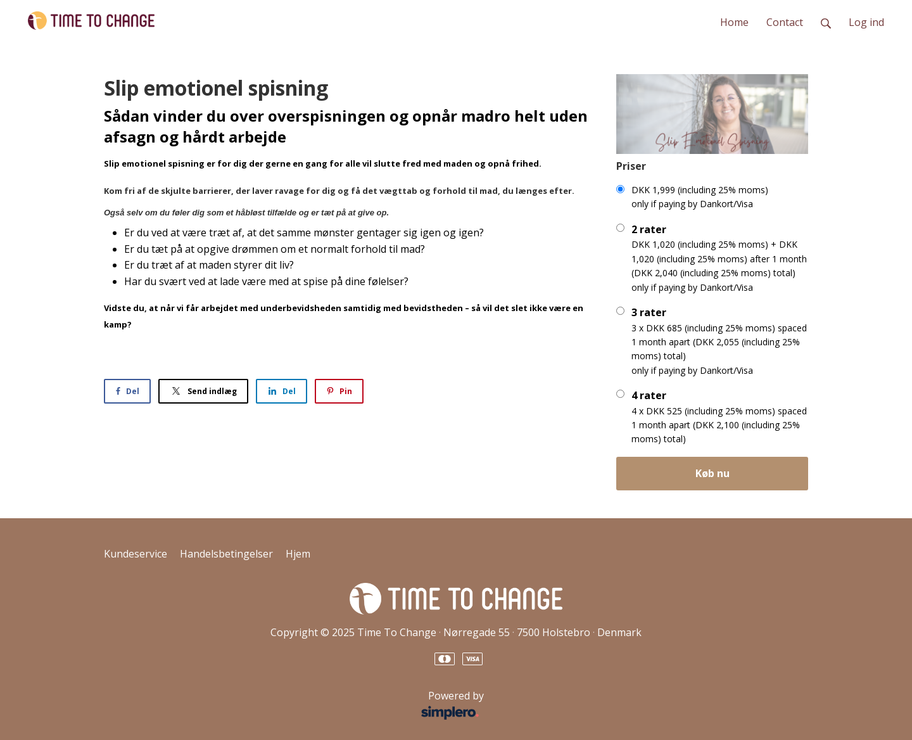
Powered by (297, 706)
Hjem (298, 554)
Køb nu (712, 473)
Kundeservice (135, 554)
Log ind (866, 22)
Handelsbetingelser (226, 554)
